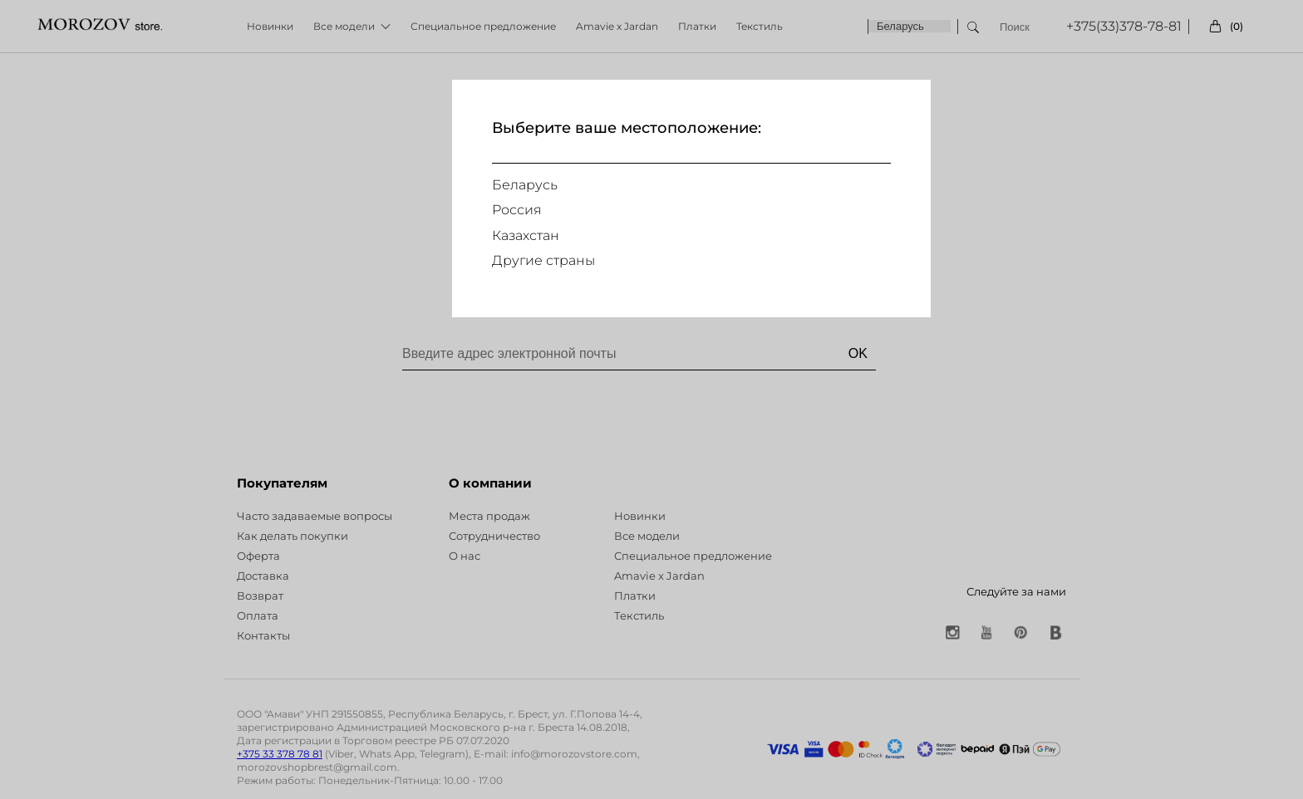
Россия (517, 210)
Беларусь (525, 185)
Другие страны (543, 260)
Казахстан (525, 235)
